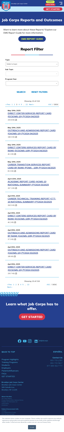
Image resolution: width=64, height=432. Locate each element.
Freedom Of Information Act (9, 402)
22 (27, 104)
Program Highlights (10, 359)
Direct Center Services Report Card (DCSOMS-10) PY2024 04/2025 (29, 115)
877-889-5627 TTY (54, 366)
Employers (6, 368)
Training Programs (10, 362)
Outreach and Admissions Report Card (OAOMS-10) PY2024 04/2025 (32, 132)
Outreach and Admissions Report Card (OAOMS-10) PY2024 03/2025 (32, 251)
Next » (31, 104)
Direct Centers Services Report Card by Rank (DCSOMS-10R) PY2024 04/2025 (32, 149)
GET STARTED (8, 376)
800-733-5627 (56, 363)
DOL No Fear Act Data (8, 414)
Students (6, 365)
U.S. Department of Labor (9, 412)
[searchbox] (7, 83)
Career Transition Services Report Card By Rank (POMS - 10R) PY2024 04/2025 (32, 166)
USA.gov (4, 411)
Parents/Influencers (10, 371)
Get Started (53, 9)
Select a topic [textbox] (12, 64)
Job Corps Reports (7, 398)
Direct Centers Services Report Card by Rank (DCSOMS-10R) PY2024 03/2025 (32, 217)
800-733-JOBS (56, 360)
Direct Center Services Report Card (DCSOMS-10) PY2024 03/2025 (29, 268)
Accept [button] (32, 427)
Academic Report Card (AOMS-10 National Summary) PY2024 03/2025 (28, 183)
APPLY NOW (50, 4)
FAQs (4, 373)
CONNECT (50, 2)
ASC (50, 104)
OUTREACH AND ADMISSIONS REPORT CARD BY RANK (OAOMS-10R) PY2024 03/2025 (32, 234)
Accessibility (5, 403)
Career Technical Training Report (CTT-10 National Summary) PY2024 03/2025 (32, 200)
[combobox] (32, 64)
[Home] (6, 6)
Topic (7, 60)
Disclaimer (5, 405)
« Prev (8, 104)
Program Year (11, 79)
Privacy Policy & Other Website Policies (12, 400)
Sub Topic (9, 69)
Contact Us (57, 358)
